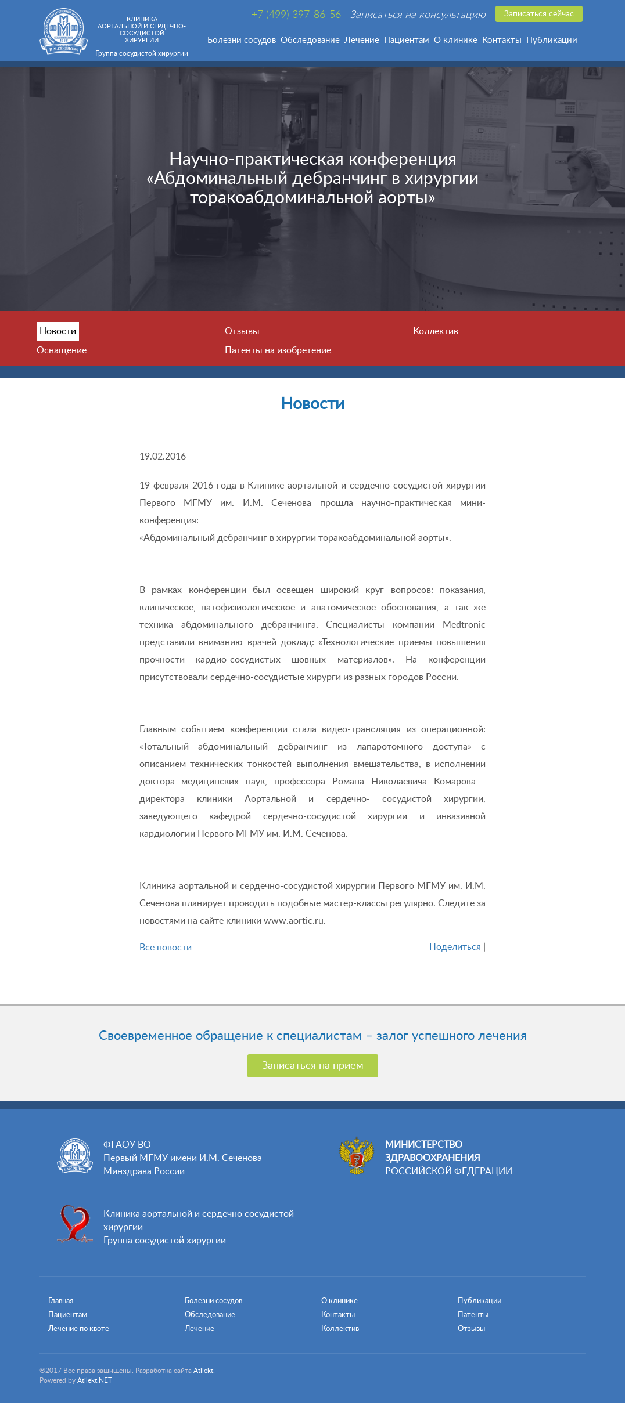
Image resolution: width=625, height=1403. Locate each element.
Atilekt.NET (94, 1380)
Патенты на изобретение (278, 350)
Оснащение (62, 350)
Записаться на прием (313, 1066)
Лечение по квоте (78, 1329)
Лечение (361, 40)
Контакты (502, 40)
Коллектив (435, 331)
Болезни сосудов (241, 40)
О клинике (455, 40)
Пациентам (406, 40)
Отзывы (242, 331)
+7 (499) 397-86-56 (296, 15)
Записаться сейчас (539, 14)
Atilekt (203, 1370)
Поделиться (455, 947)
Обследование (310, 40)
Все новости (165, 947)
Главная (60, 1301)
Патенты (473, 1315)
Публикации (551, 40)
